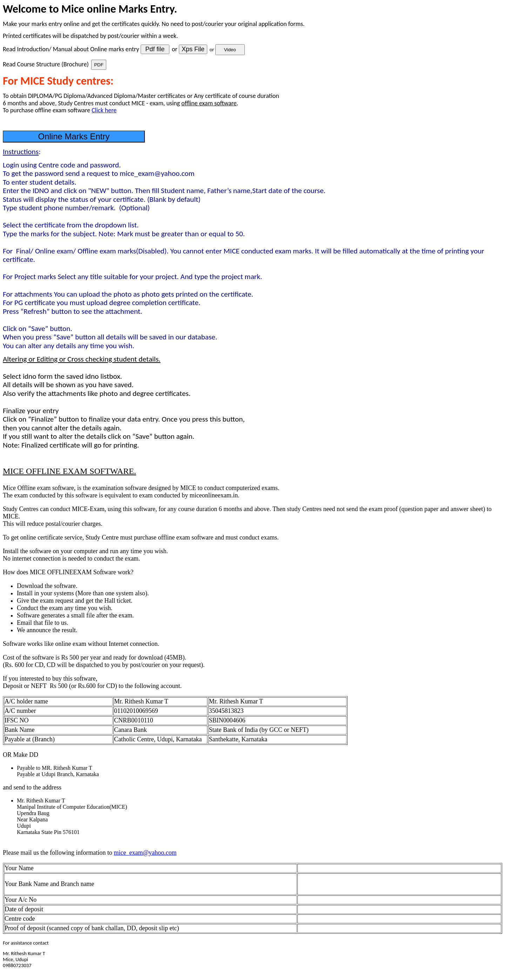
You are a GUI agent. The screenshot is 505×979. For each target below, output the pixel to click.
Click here (104, 110)
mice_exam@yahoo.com (145, 852)
